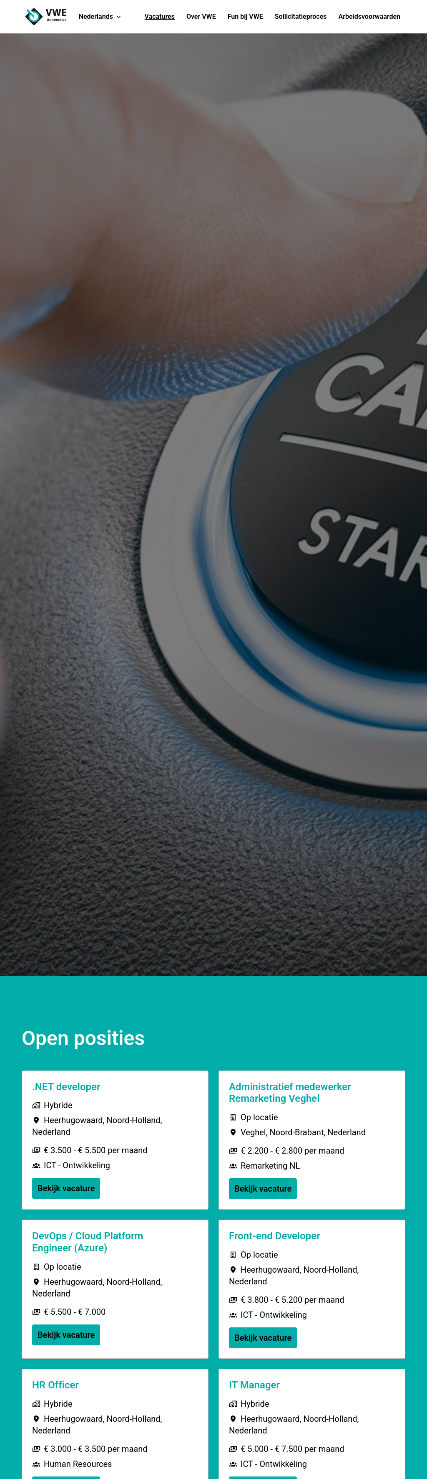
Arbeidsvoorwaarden (370, 16)
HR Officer (55, 1385)
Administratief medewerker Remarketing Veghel (290, 1093)
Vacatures (160, 16)
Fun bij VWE (245, 16)
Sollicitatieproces (301, 16)
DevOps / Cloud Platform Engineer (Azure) (87, 1242)
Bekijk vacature (66, 1188)
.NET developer (66, 1087)
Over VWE (201, 16)
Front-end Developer (274, 1236)
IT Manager (254, 1385)
